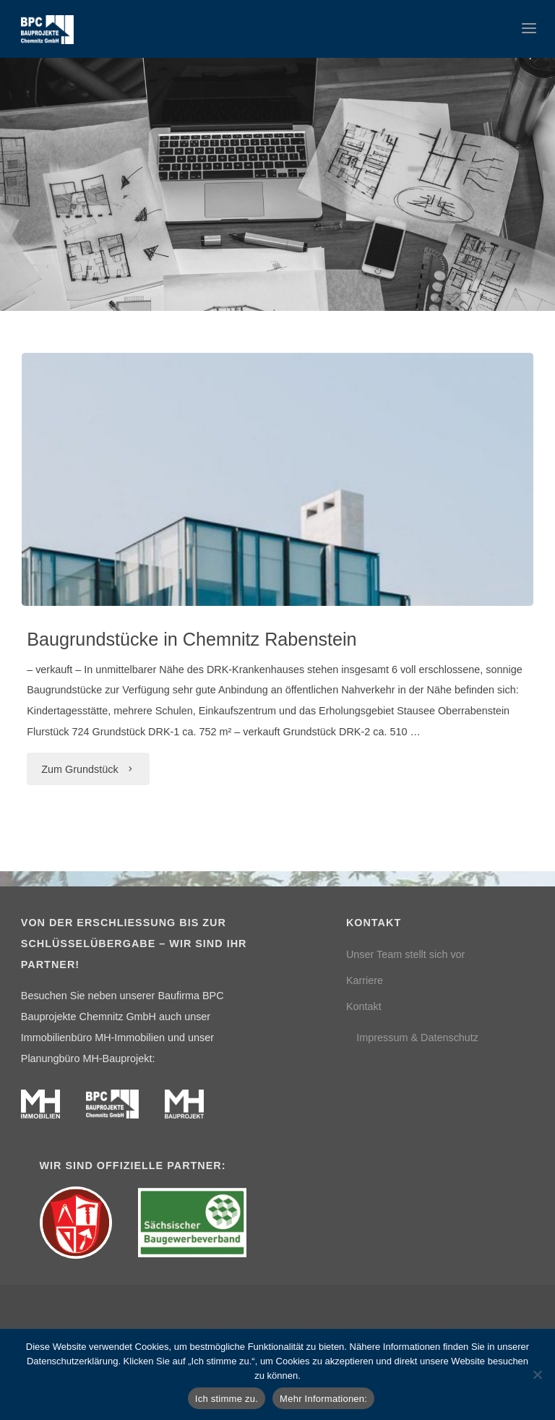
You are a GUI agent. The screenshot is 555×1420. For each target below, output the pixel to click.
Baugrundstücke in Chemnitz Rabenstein (191, 639)
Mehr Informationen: (323, 1398)
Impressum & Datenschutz (417, 1037)
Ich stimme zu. (226, 1398)
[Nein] (537, 1374)
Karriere (364, 980)
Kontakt (364, 1006)
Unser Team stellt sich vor (405, 954)
